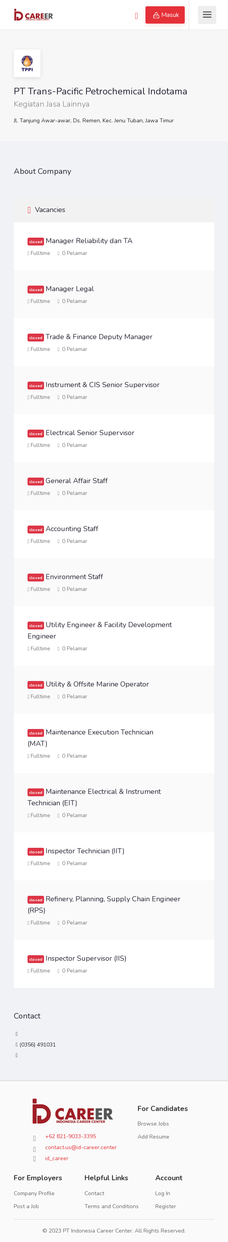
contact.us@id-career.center (81, 1147)
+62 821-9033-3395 (70, 1136)
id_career (56, 1158)
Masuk (166, 15)
